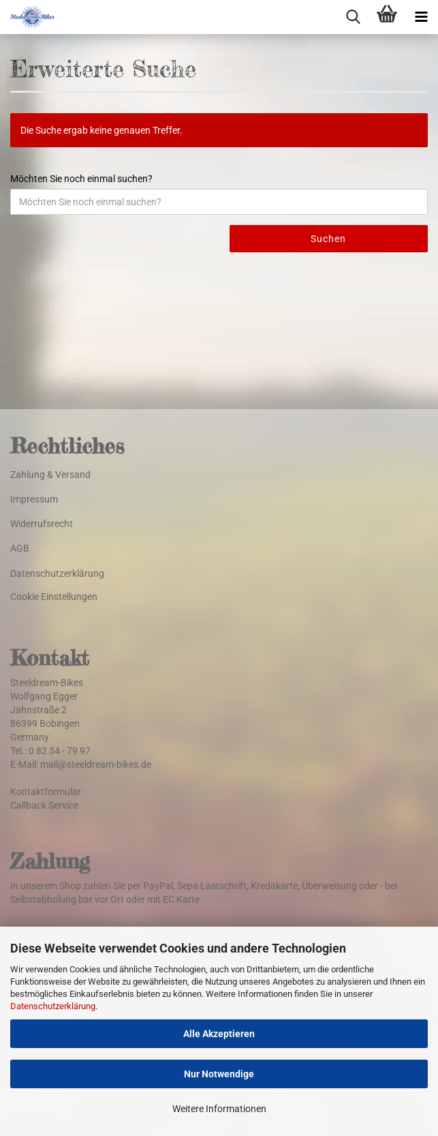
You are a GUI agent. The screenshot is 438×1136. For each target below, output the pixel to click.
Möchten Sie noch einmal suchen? (81, 178)
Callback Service (44, 805)
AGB (19, 548)
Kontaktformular (45, 791)
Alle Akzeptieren (219, 1033)
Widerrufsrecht (41, 523)
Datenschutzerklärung (52, 1006)
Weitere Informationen (219, 1108)
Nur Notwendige (219, 1073)
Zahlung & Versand (50, 474)
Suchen (328, 238)
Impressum (34, 499)
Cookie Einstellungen (53, 596)
